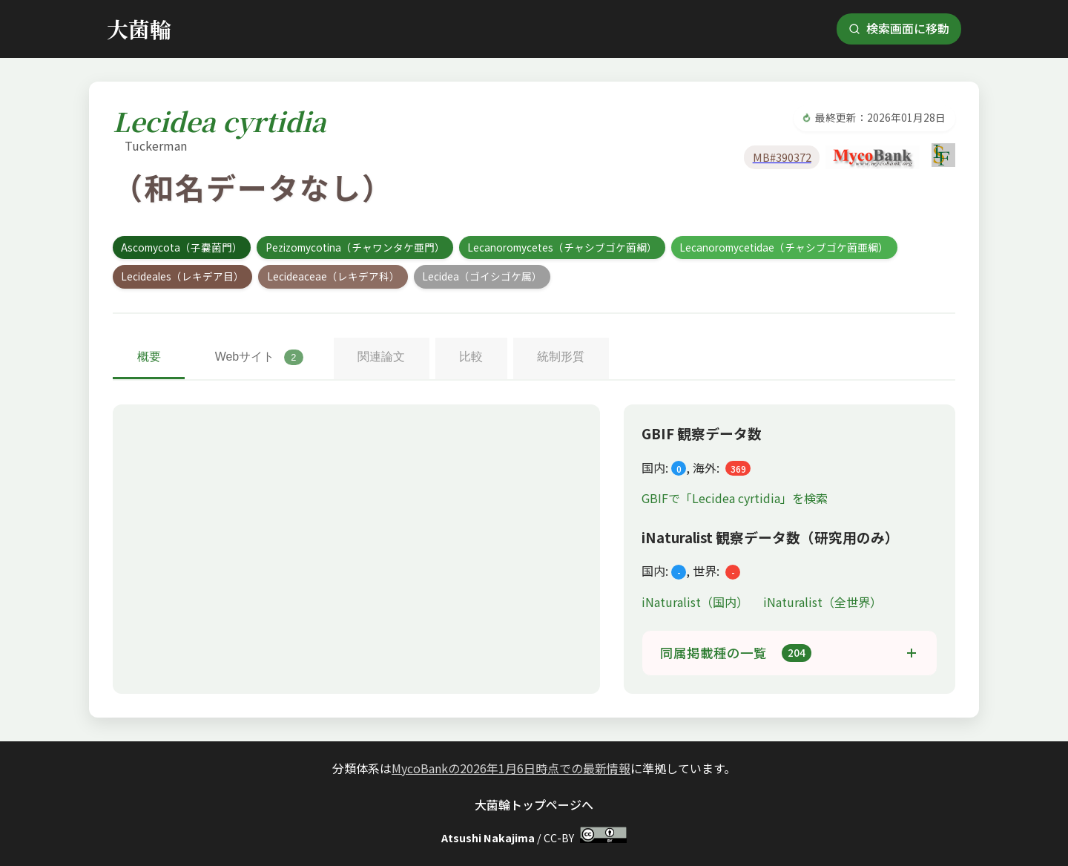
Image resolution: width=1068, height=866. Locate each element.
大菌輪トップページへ (534, 804)
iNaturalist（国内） (696, 602)
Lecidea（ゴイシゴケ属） (482, 276)
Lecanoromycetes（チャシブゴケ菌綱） (562, 247)
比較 (468, 356)
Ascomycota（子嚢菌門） (182, 247)
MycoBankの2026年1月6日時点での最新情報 (511, 768)
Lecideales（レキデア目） (182, 276)
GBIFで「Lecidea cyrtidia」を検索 (735, 498)
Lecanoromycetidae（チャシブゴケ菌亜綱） (784, 247)
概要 (148, 356)
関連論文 (379, 356)
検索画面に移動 (898, 28)
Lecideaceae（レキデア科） (333, 276)
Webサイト (258, 357)
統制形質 (557, 356)
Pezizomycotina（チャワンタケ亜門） (355, 247)
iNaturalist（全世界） (822, 602)
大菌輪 (139, 28)
